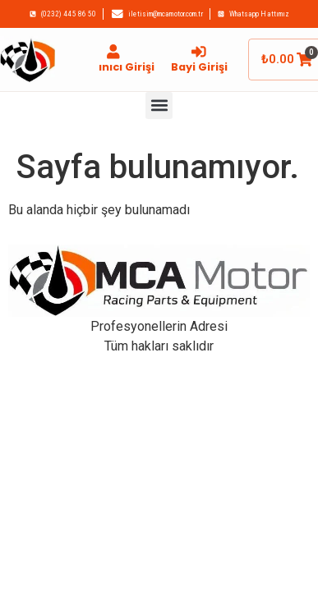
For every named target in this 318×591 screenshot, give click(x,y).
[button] (159, 105)
